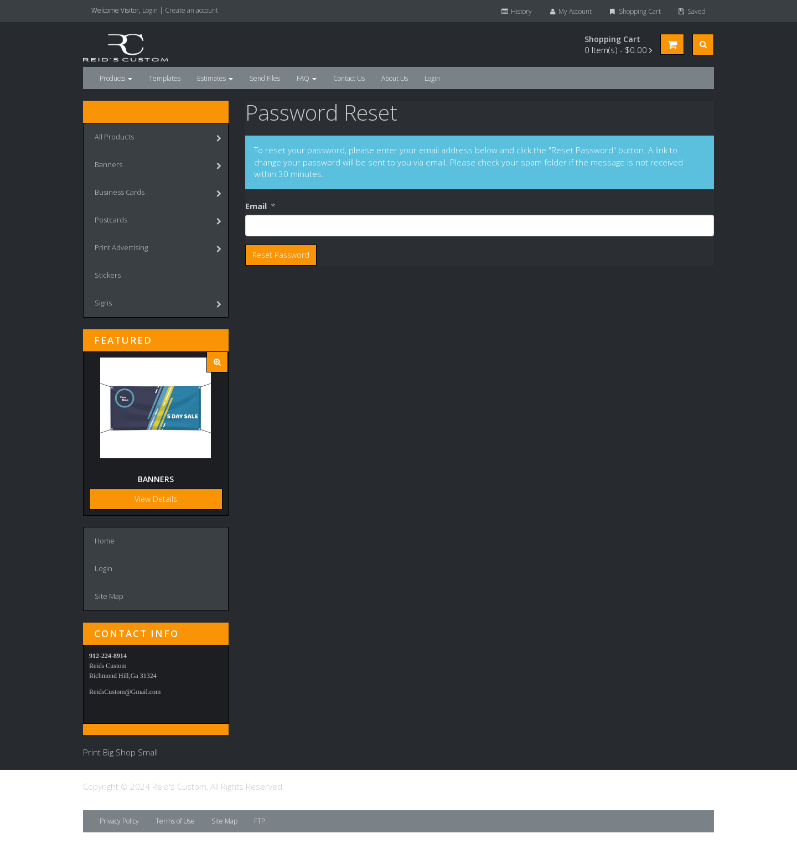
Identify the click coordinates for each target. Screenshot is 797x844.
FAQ (307, 78)
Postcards (158, 221)
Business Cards (158, 193)
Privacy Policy (119, 821)
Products (116, 78)
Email (256, 205)
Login (150, 10)
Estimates (215, 78)
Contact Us (349, 78)
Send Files (265, 78)
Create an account (191, 10)
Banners (158, 165)
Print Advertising (158, 248)
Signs (158, 304)
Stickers (108, 275)
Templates (164, 78)
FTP (259, 821)
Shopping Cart (634, 11)
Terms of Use (175, 821)
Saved (691, 11)
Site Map (109, 596)
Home (105, 541)
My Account (570, 11)
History (515, 11)
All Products (158, 138)
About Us (394, 78)
